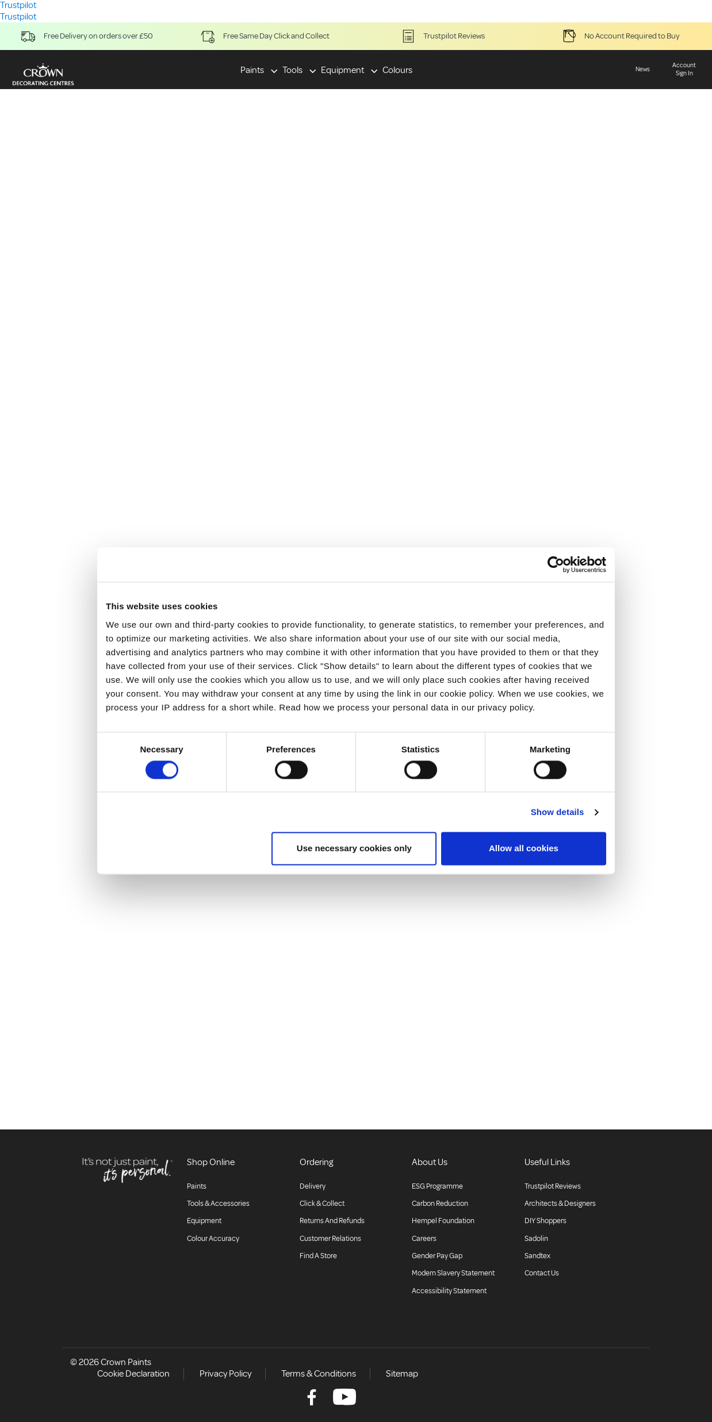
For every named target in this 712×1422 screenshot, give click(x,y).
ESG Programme (437, 1186)
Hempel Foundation (443, 1220)
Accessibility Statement (449, 1291)
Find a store (318, 1255)
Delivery (313, 1186)
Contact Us (542, 1273)
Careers (424, 1238)
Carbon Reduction (440, 1203)
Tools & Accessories (218, 1203)
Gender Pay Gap (437, 1255)
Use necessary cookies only (354, 849)
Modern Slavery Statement (453, 1273)
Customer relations (330, 1238)
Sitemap (402, 1373)
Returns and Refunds (332, 1220)
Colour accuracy (213, 1238)
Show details (557, 812)
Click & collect (322, 1203)
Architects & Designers (560, 1203)
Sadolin (536, 1238)
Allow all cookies (523, 849)
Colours (397, 70)
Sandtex (537, 1255)
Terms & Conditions (318, 1373)
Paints (252, 70)
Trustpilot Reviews (553, 1186)
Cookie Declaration (133, 1373)
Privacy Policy (225, 1373)
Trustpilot (18, 16)
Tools (292, 70)
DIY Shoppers (545, 1220)
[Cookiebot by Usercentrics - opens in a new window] (556, 564)
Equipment (342, 70)
